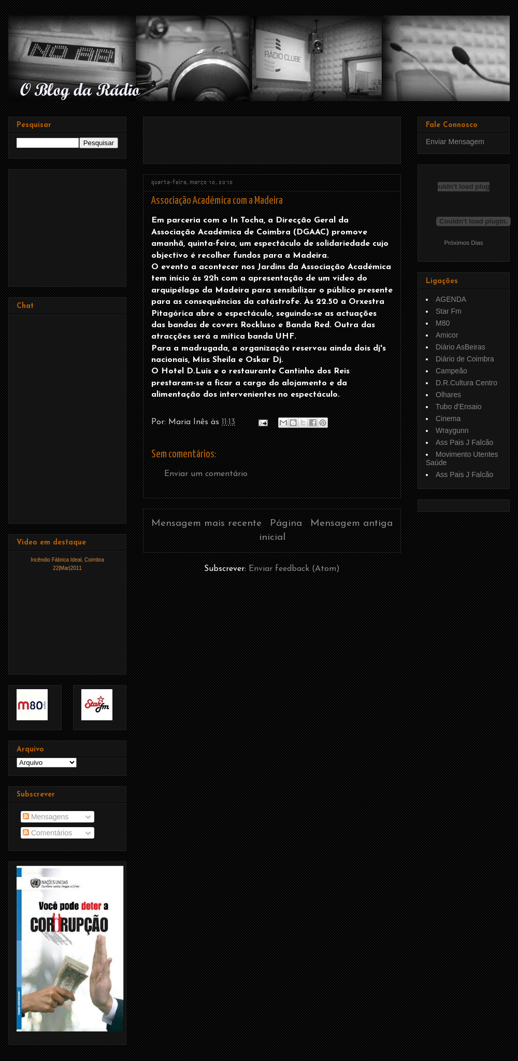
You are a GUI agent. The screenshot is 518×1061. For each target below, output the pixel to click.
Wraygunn (452, 430)
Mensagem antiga (351, 523)
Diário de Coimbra (465, 359)
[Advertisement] (68, 225)
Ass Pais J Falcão (464, 442)
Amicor (447, 335)
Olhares (448, 394)
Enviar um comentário (206, 474)
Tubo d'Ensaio (459, 406)
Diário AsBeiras (460, 347)
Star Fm (449, 311)
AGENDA (451, 299)
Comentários (47, 833)
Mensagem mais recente (206, 523)
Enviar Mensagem (455, 141)
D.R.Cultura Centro (466, 383)
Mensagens (45, 817)
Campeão (451, 371)
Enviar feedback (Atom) (294, 569)
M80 (443, 323)
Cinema (448, 418)
